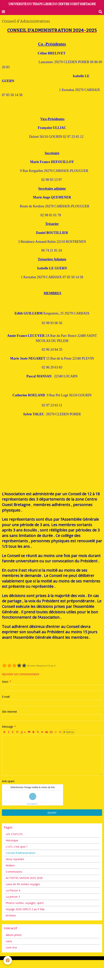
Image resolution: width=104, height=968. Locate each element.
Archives (11, 915)
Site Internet (9, 711)
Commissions (14, 871)
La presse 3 (13, 896)
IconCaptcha (32, 804)
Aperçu (68, 731)
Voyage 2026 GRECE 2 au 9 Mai (25, 909)
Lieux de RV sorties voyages (23, 884)
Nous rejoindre (15, 859)
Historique (12, 840)
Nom (5, 681)
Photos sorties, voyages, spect (25, 903)
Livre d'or (11, 947)
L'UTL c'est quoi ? (16, 846)
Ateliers (10, 865)
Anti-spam (8, 781)
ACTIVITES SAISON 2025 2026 (24, 878)
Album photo (14, 935)
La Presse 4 (13, 890)
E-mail (5, 696)
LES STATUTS (14, 834)
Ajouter (52, 812)
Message (7, 726)
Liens (9, 941)
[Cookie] (7, 960)
